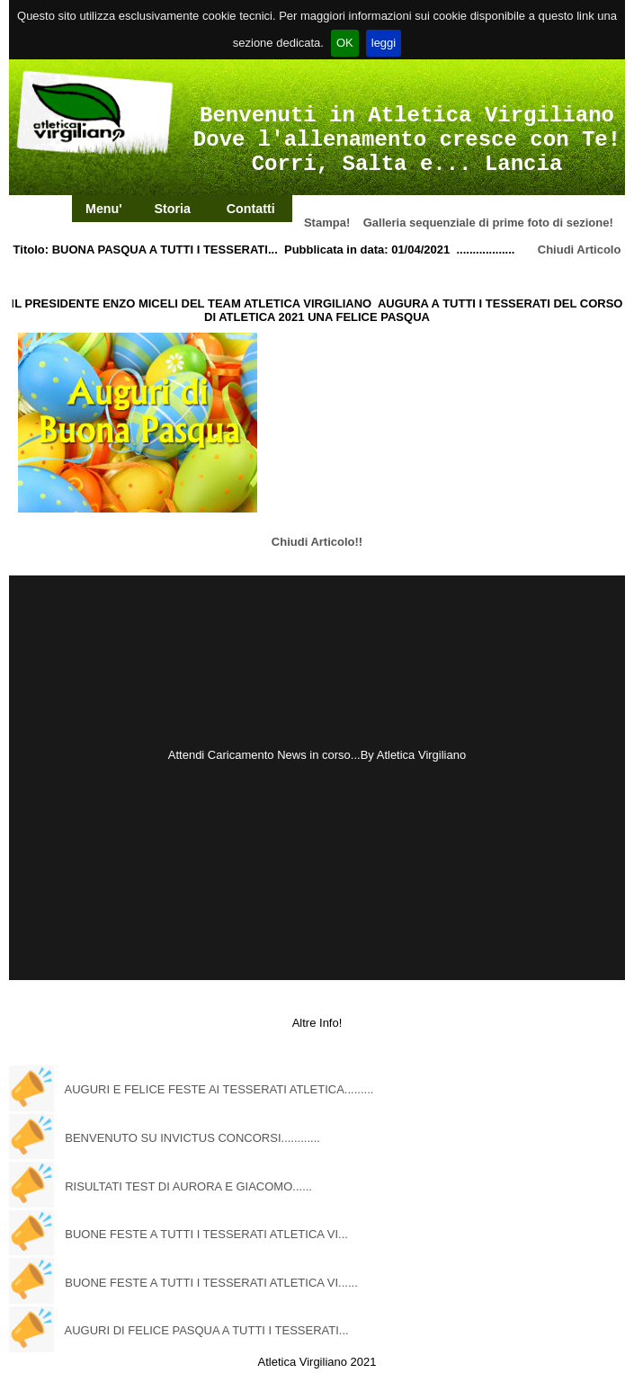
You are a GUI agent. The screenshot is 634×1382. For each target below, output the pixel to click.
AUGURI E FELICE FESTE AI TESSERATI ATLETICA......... (219, 1089)
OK (344, 42)
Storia (172, 208)
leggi (383, 42)
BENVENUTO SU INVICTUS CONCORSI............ (192, 1138)
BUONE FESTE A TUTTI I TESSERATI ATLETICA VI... (206, 1234)
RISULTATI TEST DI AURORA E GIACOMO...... (188, 1186)
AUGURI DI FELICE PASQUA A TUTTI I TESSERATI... (207, 1330)
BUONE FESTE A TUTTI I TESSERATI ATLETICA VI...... (211, 1282)
